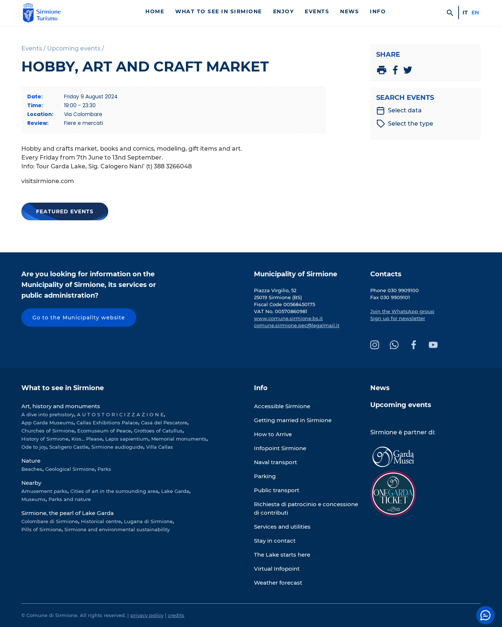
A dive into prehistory (47, 414)
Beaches (31, 469)
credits (176, 615)
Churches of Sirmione (47, 431)
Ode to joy (33, 447)
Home (154, 11)
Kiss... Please (86, 439)
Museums (33, 499)
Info (378, 11)
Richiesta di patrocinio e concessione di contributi (306, 508)
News (349, 11)
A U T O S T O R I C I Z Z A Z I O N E (120, 414)
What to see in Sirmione (218, 11)
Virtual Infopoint (277, 568)
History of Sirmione (44, 439)
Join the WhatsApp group (402, 311)
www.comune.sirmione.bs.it (288, 318)
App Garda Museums (47, 422)
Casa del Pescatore (164, 422)
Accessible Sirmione (282, 406)
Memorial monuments (178, 439)
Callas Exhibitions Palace (107, 422)
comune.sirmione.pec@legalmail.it (296, 325)
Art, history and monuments (60, 406)
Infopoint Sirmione (280, 448)
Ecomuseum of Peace (104, 431)
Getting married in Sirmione (293, 420)
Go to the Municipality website (78, 317)
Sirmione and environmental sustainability (117, 529)
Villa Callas (159, 447)
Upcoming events (400, 405)
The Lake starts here (282, 554)
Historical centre (101, 521)
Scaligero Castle (68, 447)
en (475, 12)
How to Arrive (273, 434)
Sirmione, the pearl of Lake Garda (67, 512)
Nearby (31, 482)
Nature (30, 460)
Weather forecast (278, 582)
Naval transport (275, 462)
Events (317, 11)
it (465, 12)
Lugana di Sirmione (148, 521)
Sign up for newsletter (397, 318)
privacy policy (146, 615)
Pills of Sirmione (41, 529)
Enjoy (283, 11)
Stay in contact (275, 540)
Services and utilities (282, 526)
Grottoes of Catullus (158, 431)
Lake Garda (175, 491)
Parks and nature (70, 499)
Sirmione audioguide (117, 447)
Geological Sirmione (70, 469)
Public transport (276, 490)
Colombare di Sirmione (49, 521)
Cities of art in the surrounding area (114, 491)
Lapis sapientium (126, 439)
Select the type (404, 124)
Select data (399, 110)
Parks (104, 469)
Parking (265, 476)
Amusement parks (44, 491)
